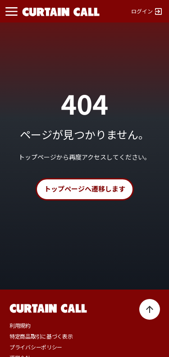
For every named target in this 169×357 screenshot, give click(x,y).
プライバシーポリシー (35, 347)
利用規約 (20, 325)
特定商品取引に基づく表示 (41, 336)
